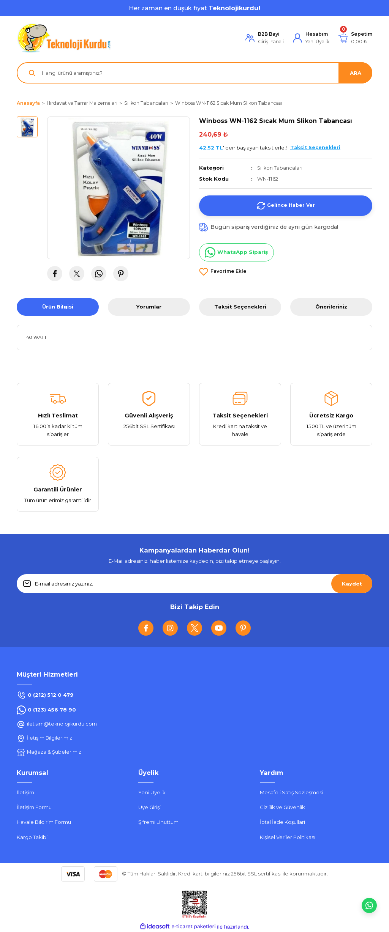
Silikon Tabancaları (280, 168)
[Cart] (355, 38)
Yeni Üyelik (152, 792)
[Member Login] (264, 38)
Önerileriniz (331, 307)
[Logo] (64, 38)
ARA (355, 73)
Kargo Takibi (32, 837)
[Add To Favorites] (223, 271)
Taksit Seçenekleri (240, 307)
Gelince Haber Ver (285, 205)
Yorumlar (148, 307)
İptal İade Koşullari (282, 822)
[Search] (194, 72)
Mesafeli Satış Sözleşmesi (291, 792)
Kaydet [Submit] (352, 584)
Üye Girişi (149, 807)
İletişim (25, 792)
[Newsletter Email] (194, 583)
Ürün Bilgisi (57, 307)
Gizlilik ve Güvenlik (282, 807)
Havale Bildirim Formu (44, 822)
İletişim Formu (34, 807)
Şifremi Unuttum (158, 822)
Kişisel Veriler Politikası (287, 837)
